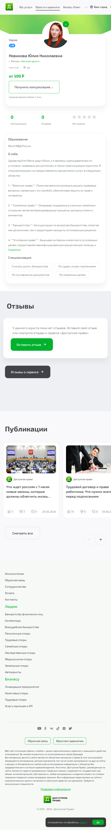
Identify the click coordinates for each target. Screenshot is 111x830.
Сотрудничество (15, 586)
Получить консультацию (34, 87)
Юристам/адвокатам (70, 741)
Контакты (11, 599)
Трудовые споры (16, 639)
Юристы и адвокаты (48, 7)
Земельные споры (16, 665)
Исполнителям (14, 573)
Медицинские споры (18, 659)
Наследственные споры (20, 652)
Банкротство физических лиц (24, 614)
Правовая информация (56, 789)
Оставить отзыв (32, 344)
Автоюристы (13, 672)
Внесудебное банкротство (22, 627)
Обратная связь (15, 580)
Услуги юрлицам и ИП (19, 706)
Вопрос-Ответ (71, 7)
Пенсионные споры (17, 633)
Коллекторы (13, 620)
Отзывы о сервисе (27, 372)
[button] (55, 249)
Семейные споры (16, 646)
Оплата (9, 593)
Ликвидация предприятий (22, 686)
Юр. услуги (25, 7)
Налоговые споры (16, 693)
